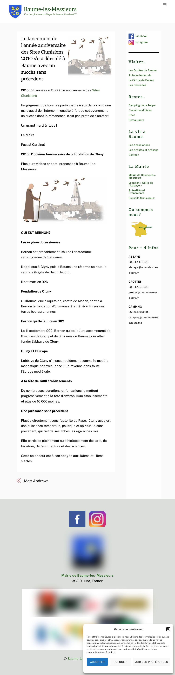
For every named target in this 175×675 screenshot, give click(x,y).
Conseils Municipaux (142, 198)
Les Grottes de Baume (143, 70)
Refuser (120, 661)
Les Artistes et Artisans (143, 150)
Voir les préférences (151, 661)
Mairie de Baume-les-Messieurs (142, 176)
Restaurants (136, 120)
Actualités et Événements (137, 192)
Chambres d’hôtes (140, 110)
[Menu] (164, 4)
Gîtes (132, 115)
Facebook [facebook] (138, 36)
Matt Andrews (36, 481)
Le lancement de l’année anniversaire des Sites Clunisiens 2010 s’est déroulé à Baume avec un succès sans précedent (43, 58)
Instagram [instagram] (138, 42)
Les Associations (139, 145)
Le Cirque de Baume (141, 80)
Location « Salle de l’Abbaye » (141, 184)
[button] (168, 629)
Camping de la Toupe (142, 105)
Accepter (97, 661)
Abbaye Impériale (140, 75)
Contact (134, 155)
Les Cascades (137, 85)
